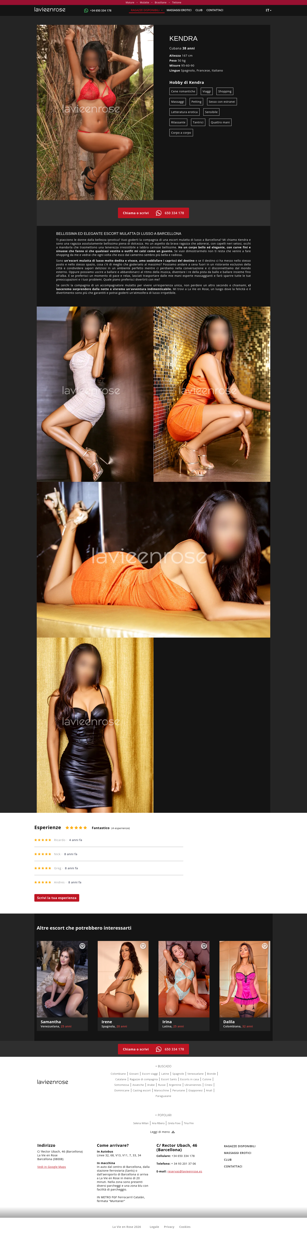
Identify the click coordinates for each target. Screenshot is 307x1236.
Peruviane (178, 1090)
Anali (209, 1090)
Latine (165, 1073)
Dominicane (121, 1090)
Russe (162, 1085)
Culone (206, 1079)
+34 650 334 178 (100, 10)
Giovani (134, 1073)
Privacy (169, 1227)
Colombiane (118, 1073)
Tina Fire (189, 1123)
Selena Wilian (141, 1123)
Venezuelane (195, 1073)
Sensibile (211, 112)
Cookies (185, 1227)
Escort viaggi (150, 1073)
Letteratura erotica (184, 112)
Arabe (151, 1085)
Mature (130, 2)
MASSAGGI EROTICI (179, 10)
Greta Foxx (174, 1123)
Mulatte (144, 2)
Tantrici (198, 122)
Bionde (211, 1073)
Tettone (176, 2)
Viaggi (207, 91)
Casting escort (142, 1090)
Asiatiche (138, 1085)
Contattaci (215, 10)
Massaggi (177, 102)
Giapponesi (195, 1090)
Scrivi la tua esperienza (56, 898)
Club (198, 10)
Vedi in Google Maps (51, 1167)
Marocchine (161, 1090)
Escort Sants (169, 1079)
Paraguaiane (163, 1096)
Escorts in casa (189, 1079)
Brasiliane (160, 2)
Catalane (120, 1079)
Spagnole (178, 1073)
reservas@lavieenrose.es (185, 1171)
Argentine (175, 1085)
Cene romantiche (183, 91)
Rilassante (178, 122)
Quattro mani (220, 122)
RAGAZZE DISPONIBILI (147, 10)
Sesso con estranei (222, 102)
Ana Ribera (158, 1123)
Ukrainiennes (193, 1085)
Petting (196, 102)
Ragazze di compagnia (144, 1079)
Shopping (224, 91)
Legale (154, 1227)
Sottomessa (121, 1085)
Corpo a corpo (181, 133)
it (268, 10)
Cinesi (208, 1085)
